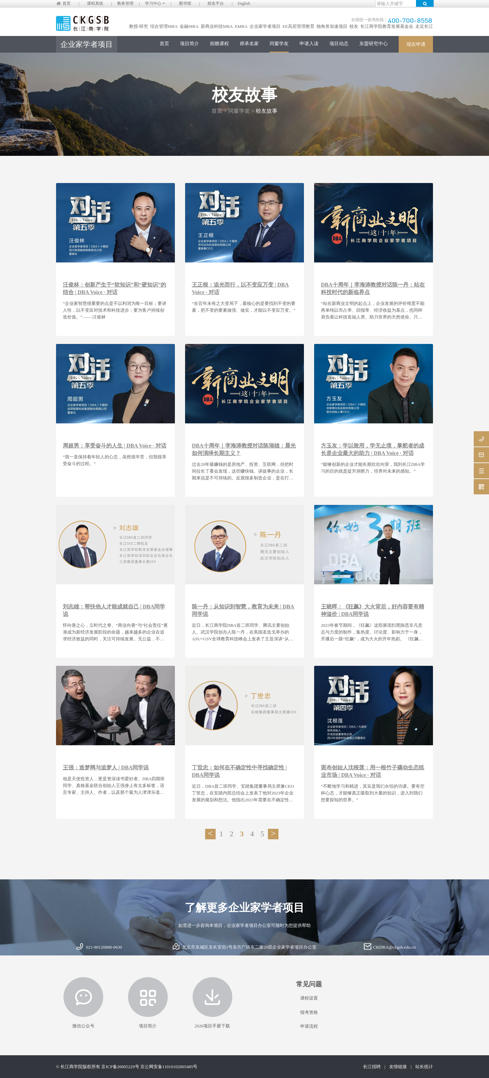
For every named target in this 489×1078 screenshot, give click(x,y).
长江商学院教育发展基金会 (386, 26)
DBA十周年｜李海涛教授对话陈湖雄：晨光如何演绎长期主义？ (244, 449)
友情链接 (398, 1066)
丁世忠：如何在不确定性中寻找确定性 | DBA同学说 (239, 771)
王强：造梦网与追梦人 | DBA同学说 (106, 767)
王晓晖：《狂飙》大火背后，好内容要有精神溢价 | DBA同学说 (372, 610)
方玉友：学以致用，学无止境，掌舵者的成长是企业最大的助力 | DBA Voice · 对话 (372, 449)
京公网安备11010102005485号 (169, 1066)
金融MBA (189, 26)
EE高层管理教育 (298, 26)
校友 (353, 26)
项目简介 (189, 43)
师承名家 (249, 43)
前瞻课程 (219, 43)
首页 (66, 3)
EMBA (241, 26)
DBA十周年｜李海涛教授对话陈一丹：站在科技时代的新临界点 (373, 288)
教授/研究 (138, 26)
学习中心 (155, 3)
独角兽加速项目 (331, 26)
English (244, 3)
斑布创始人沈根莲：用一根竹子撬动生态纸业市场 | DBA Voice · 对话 (372, 771)
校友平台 (215, 3)
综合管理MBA (164, 26)
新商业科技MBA (217, 26)
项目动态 (338, 43)
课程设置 (309, 998)
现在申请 (415, 44)
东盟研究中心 (373, 43)
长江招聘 (372, 1066)
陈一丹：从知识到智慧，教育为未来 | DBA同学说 (243, 610)
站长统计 (424, 1066)
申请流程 (309, 1026)
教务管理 (125, 3)
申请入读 (309, 43)
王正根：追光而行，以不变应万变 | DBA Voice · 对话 (240, 288)
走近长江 (424, 26)
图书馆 (185, 3)
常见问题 (309, 984)
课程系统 (95, 3)
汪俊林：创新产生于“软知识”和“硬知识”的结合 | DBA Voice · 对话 (114, 288)
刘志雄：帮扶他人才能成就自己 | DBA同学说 (114, 610)
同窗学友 (279, 43)
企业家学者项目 (265, 26)
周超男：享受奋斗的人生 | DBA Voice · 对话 (114, 446)
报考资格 (309, 1012)
